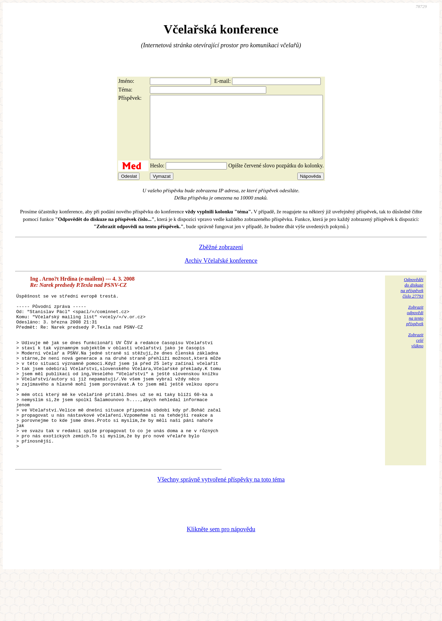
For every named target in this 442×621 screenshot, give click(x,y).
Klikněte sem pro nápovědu (221, 574)
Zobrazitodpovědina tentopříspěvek (414, 328)
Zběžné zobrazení (221, 259)
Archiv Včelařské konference (221, 273)
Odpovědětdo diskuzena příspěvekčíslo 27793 (412, 300)
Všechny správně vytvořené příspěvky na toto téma (221, 525)
